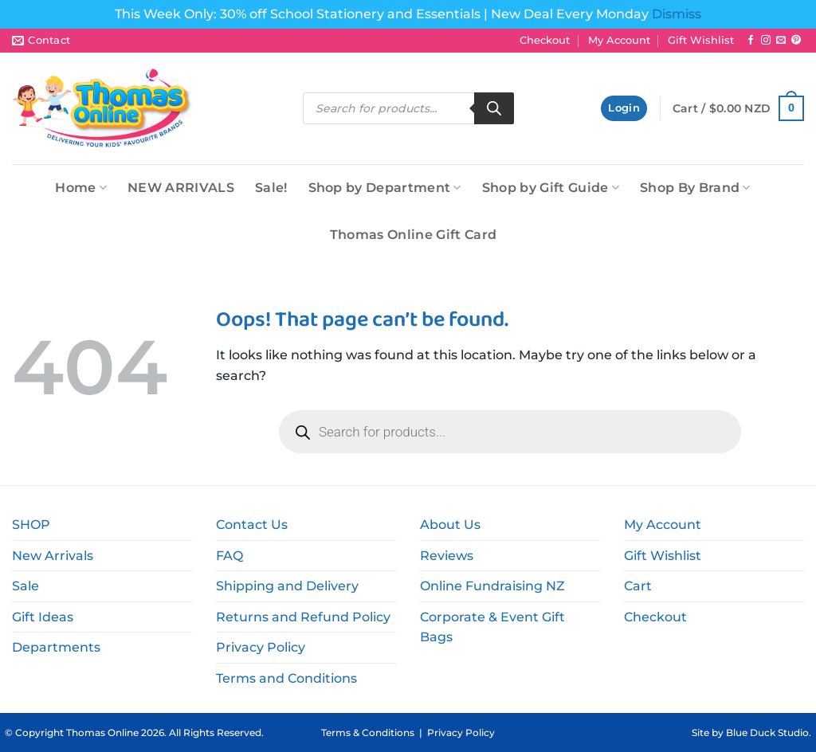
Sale (25, 585)
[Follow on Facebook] (750, 40)
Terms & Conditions (367, 732)
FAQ (229, 555)
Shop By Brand (695, 187)
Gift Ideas (42, 617)
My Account (619, 40)
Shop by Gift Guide (550, 187)
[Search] (494, 108)
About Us (450, 524)
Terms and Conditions (286, 678)
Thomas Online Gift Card (413, 234)
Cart (638, 585)
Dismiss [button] (676, 14)
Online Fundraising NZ (492, 585)
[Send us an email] (781, 40)
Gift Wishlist (701, 40)
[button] (624, 109)
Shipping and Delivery (287, 585)
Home (81, 187)
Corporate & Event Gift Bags (492, 627)
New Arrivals (52, 555)
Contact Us (252, 524)
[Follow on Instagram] (766, 40)
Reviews (446, 555)
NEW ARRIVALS (181, 187)
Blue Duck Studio (767, 732)
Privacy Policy (260, 647)
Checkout (545, 40)
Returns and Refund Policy (303, 617)
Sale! (271, 187)
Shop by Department (384, 187)
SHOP (31, 524)
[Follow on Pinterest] (796, 40)
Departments (56, 647)
